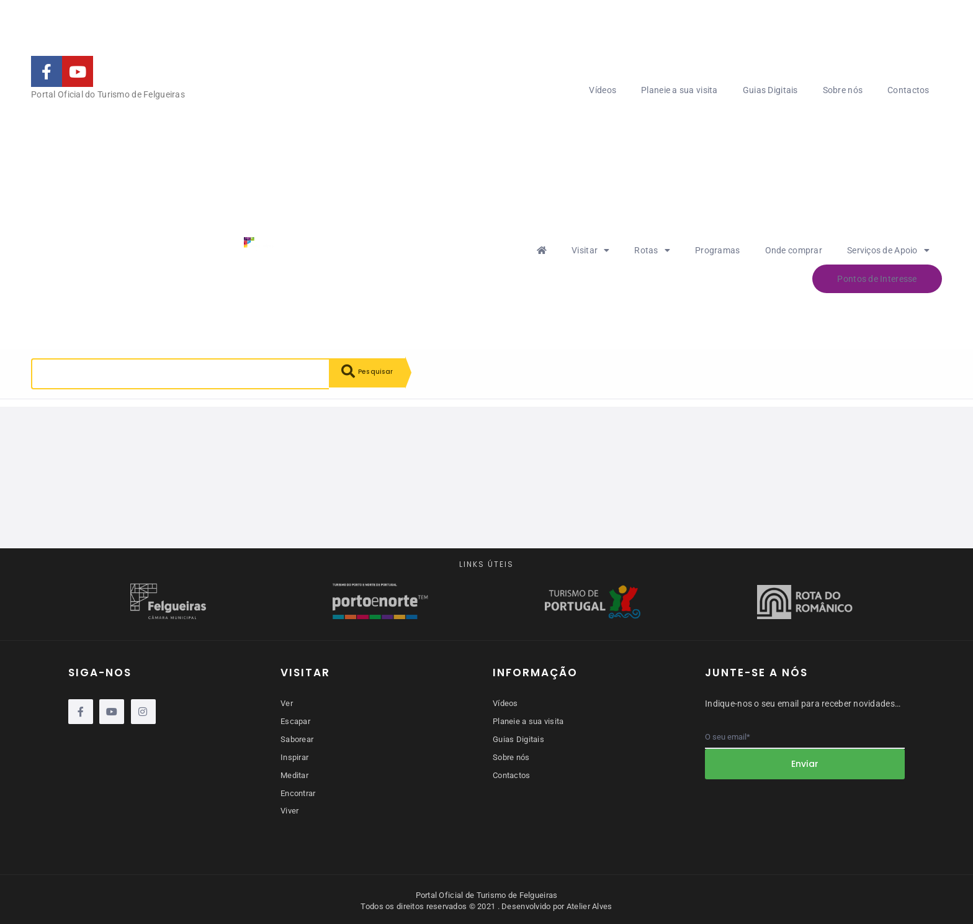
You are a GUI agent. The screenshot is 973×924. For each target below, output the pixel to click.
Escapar (295, 720)
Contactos (908, 90)
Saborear (296, 738)
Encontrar (298, 790)
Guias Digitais (770, 90)
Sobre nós (843, 90)
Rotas (652, 250)
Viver (289, 808)
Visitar (590, 250)
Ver (286, 703)
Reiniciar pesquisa (145, 418)
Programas (717, 250)
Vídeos (602, 90)
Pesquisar (372, 374)
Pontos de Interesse (877, 279)
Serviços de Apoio (888, 250)
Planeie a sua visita (679, 90)
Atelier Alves (589, 903)
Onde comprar (793, 250)
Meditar (294, 773)
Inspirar (294, 756)
